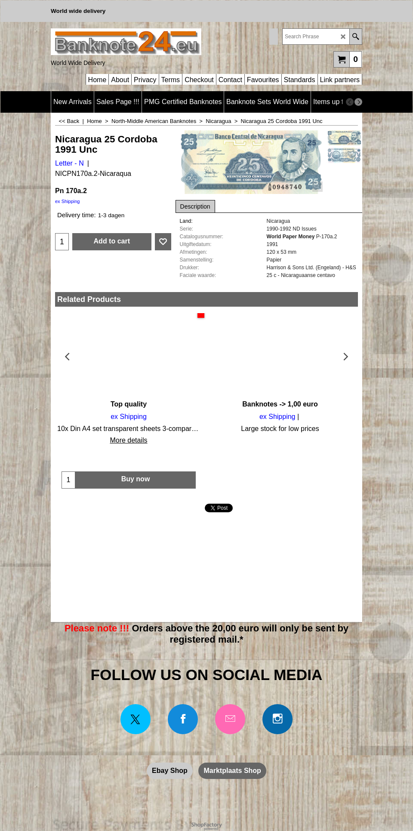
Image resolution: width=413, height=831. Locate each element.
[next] (358, 102)
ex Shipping (67, 201)
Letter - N (69, 163)
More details (128, 440)
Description (195, 206)
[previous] (350, 102)
